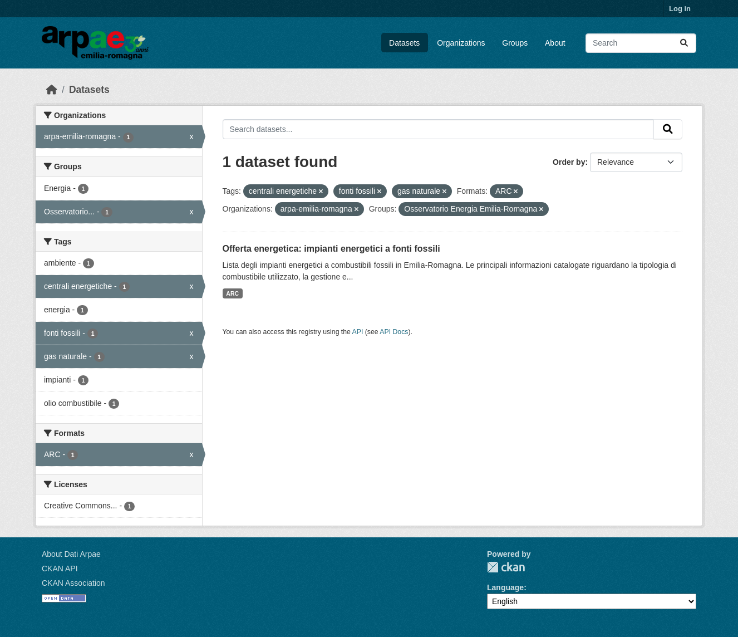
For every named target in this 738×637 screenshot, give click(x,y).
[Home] (51, 89)
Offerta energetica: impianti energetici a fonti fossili (331, 248)
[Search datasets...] (641, 43)
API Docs (394, 332)
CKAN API (60, 568)
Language (505, 587)
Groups (515, 42)
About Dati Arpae (71, 554)
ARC (232, 293)
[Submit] (684, 43)
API (357, 332)
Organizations (461, 42)
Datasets (404, 42)
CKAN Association (73, 583)
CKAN (506, 567)
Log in (680, 8)
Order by (569, 162)
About (555, 42)
